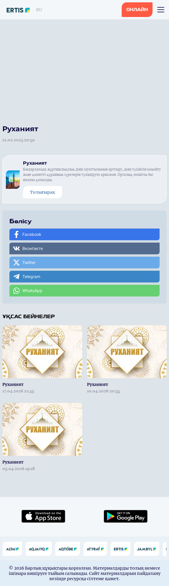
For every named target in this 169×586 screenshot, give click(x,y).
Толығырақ (42, 192)
